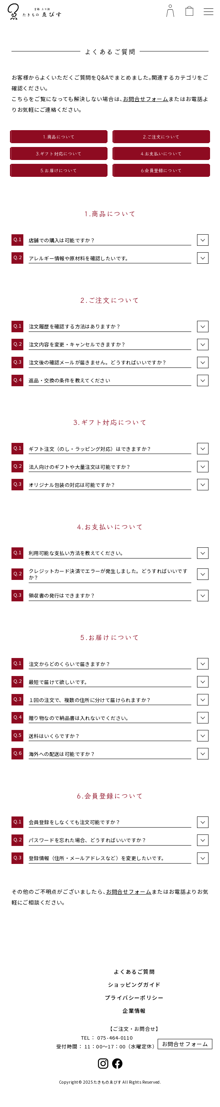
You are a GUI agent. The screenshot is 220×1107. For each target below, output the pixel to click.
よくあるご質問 (134, 971)
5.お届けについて (59, 170)
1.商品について (59, 136)
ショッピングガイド (134, 984)
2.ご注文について (161, 136)
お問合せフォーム (146, 99)
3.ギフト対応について (58, 153)
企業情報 (134, 1010)
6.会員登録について (161, 170)
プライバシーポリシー (134, 997)
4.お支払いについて (161, 153)
